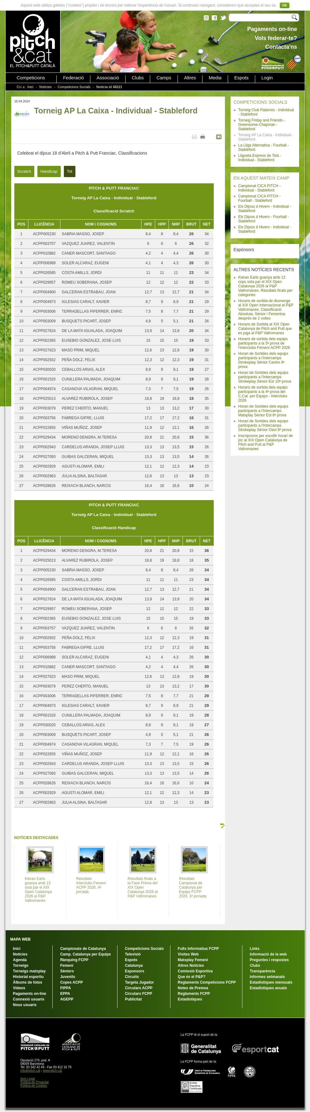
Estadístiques (190, 999)
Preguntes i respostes (269, 960)
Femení (66, 965)
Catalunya (134, 965)
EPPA (65, 993)
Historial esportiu (28, 977)
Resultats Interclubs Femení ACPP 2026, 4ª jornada (91, 885)
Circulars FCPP (138, 993)
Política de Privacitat (35, 1082)
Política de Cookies (34, 1085)
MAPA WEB (20, 939)
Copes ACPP (71, 982)
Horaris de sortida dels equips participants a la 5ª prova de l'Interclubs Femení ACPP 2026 (264, 343)
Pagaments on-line (29, 993)
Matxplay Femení (193, 960)
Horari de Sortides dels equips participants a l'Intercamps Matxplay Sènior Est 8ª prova (263, 410)
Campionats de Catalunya (83, 948)
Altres (190, 77)
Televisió (133, 954)
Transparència (262, 971)
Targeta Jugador (139, 982)
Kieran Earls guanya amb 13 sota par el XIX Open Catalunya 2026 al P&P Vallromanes (38, 889)
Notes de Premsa (193, 988)
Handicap (49, 171)
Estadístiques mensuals (271, 982)
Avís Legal (28, 1078)
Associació (108, 77)
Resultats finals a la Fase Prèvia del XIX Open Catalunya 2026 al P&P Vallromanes (143, 887)
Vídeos (19, 988)
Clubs (138, 77)
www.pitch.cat (52, 1070)
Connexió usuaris (29, 999)
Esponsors (134, 971)
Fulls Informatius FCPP (198, 948)
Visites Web (188, 954)
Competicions (31, 77)
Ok (284, 5)
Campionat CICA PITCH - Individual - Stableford (259, 188)
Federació (73, 77)
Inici (30, 87)
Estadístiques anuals (268, 988)
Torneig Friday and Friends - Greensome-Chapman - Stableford (261, 124)
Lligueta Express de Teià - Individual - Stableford (259, 157)
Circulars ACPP (138, 988)
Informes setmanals (267, 977)
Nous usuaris (25, 1005)
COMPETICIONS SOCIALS (261, 102)
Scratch (24, 171)
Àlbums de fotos (27, 982)
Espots (241, 77)
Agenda (20, 960)
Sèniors (67, 971)
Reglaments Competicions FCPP (207, 982)
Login (267, 77)
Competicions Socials (74, 87)
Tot (69, 171)
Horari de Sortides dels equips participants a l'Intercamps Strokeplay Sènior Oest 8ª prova (265, 425)
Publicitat (133, 999)
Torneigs (21, 965)
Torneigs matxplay (29, 971)
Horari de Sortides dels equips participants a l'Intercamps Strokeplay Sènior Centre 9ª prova (263, 360)
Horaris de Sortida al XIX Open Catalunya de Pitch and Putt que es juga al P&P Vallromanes (265, 328)
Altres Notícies (191, 965)
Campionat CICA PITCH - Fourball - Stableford (259, 198)
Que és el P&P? (192, 977)
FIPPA (65, 988)
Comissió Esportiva (195, 971)
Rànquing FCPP (74, 960)
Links (255, 948)
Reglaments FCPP (194, 993)
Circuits (132, 977)
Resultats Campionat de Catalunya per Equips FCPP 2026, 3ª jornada (193, 887)
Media (215, 77)
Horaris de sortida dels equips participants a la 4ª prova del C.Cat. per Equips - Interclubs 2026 (263, 394)
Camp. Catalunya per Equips (85, 954)
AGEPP (66, 999)
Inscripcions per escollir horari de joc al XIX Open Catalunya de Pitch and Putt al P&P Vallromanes (265, 442)
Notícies (45, 87)
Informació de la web (268, 954)
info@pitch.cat (31, 1070)
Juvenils (67, 977)
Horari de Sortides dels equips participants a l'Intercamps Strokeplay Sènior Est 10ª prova (264, 377)
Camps (163, 77)
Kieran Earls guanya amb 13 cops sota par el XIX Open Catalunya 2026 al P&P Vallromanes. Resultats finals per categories (265, 286)
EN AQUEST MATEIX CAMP (261, 178)
